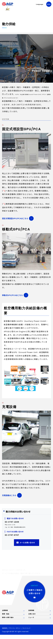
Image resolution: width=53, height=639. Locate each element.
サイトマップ (33, 632)
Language (37, 5)
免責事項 (5, 632)
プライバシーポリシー (18, 632)
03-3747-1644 (12, 522)
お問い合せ (32, 617)
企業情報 (5, 614)
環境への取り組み (9, 621)
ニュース (31, 621)
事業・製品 (6, 617)
